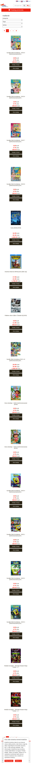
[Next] (16, 30)
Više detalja (16, 68)
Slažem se (18, 761)
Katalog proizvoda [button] (16, 10)
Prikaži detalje (9, 761)
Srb (18, 1)
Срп (28, 1)
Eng (23, 1)
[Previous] (4, 30)
